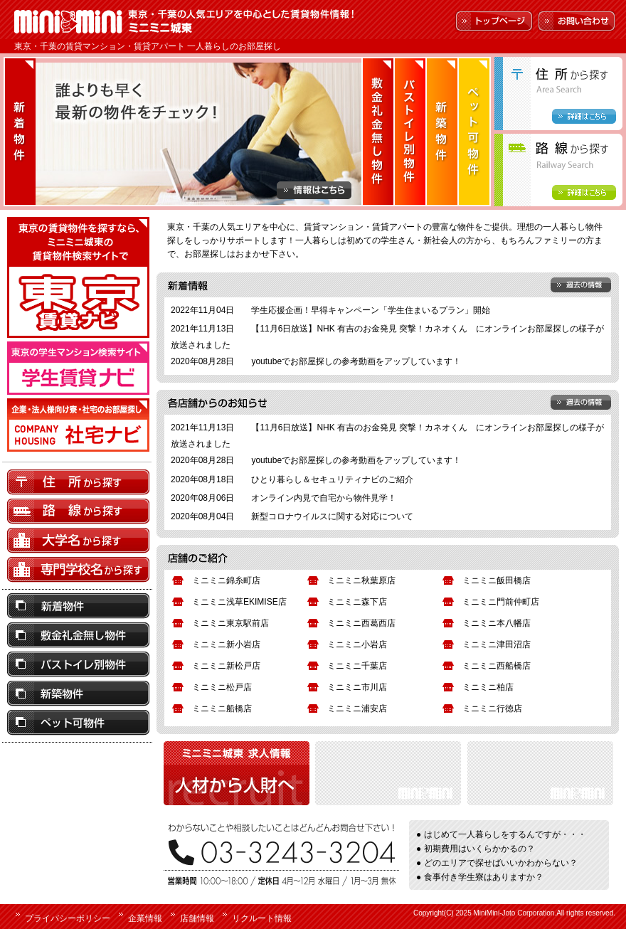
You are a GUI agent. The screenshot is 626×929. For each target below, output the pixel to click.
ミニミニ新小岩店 (226, 644)
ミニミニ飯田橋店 (496, 580)
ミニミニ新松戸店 (226, 666)
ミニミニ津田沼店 (496, 644)
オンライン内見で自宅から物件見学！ (323, 498)
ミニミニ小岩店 (357, 644)
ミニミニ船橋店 (222, 708)
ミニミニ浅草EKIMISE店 (239, 602)
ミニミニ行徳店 (492, 708)
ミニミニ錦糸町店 (226, 580)
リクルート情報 (262, 918)
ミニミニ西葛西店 (361, 623)
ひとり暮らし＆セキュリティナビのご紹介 (332, 479)
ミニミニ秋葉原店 (361, 580)
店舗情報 (197, 918)
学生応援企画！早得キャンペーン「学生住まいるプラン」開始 (370, 310)
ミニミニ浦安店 (357, 708)
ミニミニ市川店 (357, 687)
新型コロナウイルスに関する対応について (332, 516)
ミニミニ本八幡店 (496, 623)
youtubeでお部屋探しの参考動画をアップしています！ (356, 361)
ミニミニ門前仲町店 (500, 602)
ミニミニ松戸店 (222, 687)
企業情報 (145, 918)
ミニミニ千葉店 (357, 666)
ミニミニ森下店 (357, 602)
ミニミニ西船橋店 (496, 666)
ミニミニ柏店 (488, 687)
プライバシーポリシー (67, 918)
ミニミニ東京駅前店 (230, 623)
